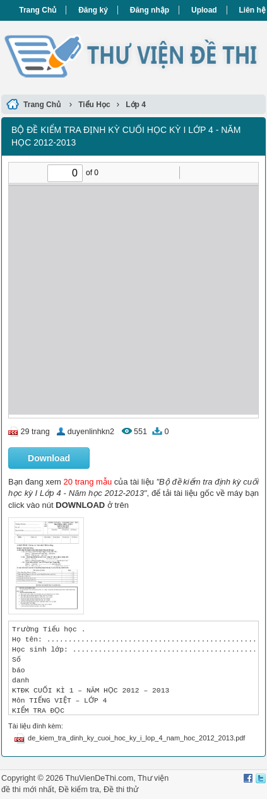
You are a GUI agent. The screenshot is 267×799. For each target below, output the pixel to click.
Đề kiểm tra (79, 789)
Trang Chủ (37, 10)
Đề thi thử (121, 789)
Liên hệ (252, 10)
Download (49, 458)
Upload (204, 10)
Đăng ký (93, 10)
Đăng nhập (149, 10)
